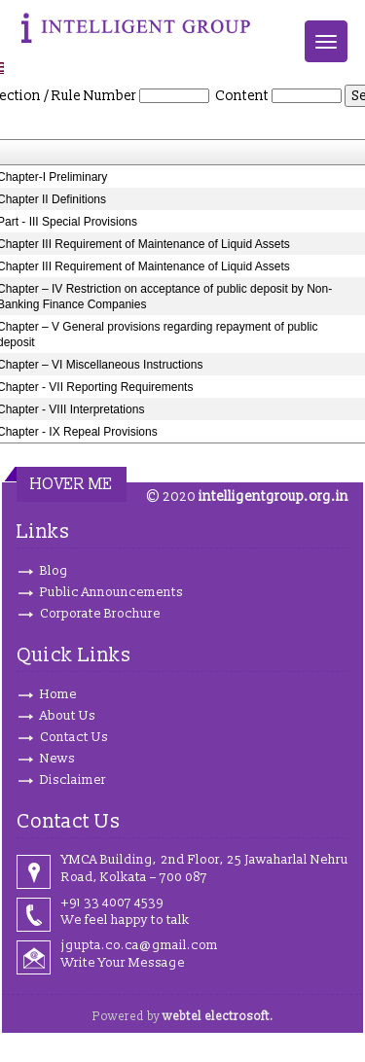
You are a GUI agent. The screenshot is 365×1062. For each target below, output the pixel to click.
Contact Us (74, 737)
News (57, 758)
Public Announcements (111, 592)
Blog (54, 571)
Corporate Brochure (100, 613)
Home (58, 694)
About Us (67, 716)
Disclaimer (73, 780)
